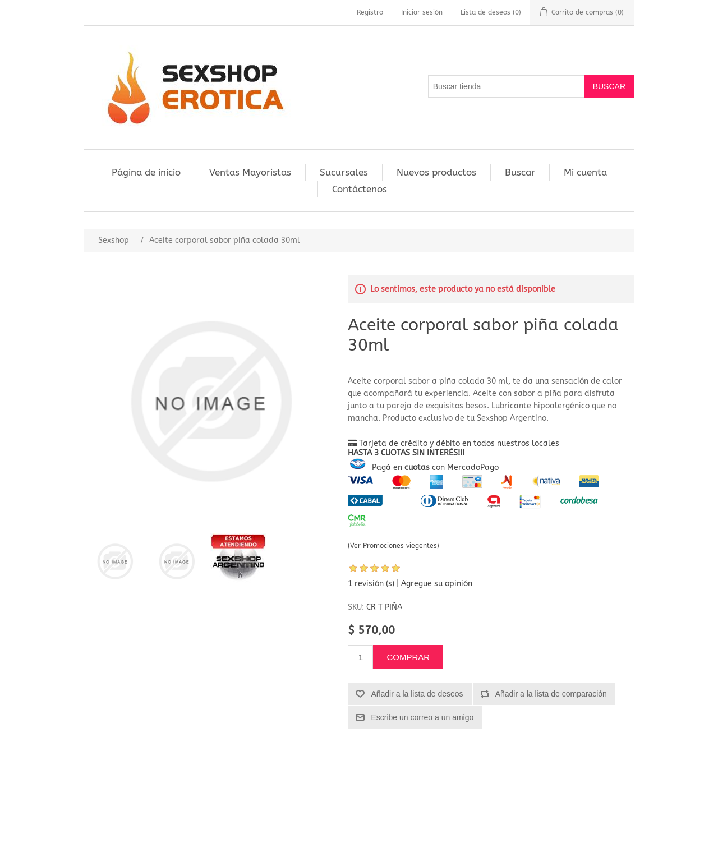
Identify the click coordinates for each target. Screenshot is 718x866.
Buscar (520, 172)
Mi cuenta (585, 172)
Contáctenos (359, 189)
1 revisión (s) (371, 583)
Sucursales (344, 172)
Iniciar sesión (422, 12)
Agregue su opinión (436, 583)
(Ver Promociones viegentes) (393, 546)
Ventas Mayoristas (250, 172)
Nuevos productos (436, 172)
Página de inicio (146, 172)
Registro (370, 12)
